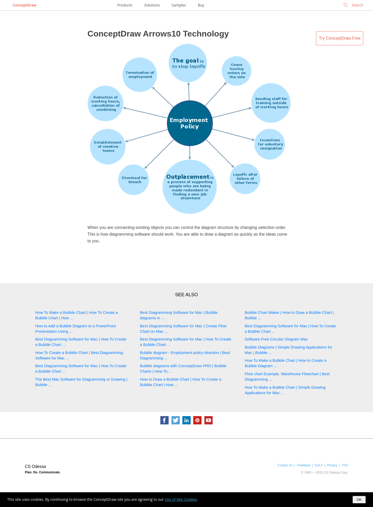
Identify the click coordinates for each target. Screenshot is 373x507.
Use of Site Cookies (181, 499)
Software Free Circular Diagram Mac (276, 339)
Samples (179, 5)
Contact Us (284, 465)
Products (124, 5)
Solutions (152, 5)
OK (359, 500)
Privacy (332, 465)
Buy (201, 5)
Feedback (303, 465)
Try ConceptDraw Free (340, 38)
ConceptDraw (24, 5)
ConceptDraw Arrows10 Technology (158, 33)
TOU (345, 465)
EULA (319, 465)
